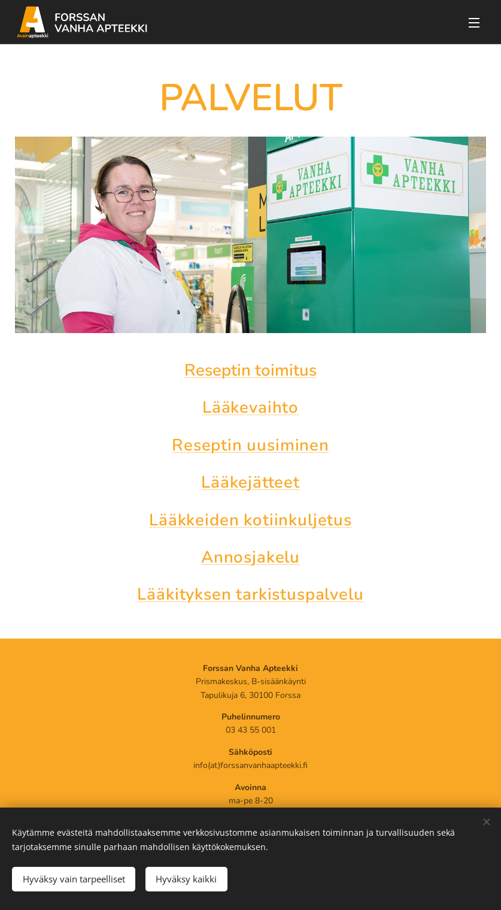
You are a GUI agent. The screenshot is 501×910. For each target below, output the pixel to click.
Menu (474, 22)
